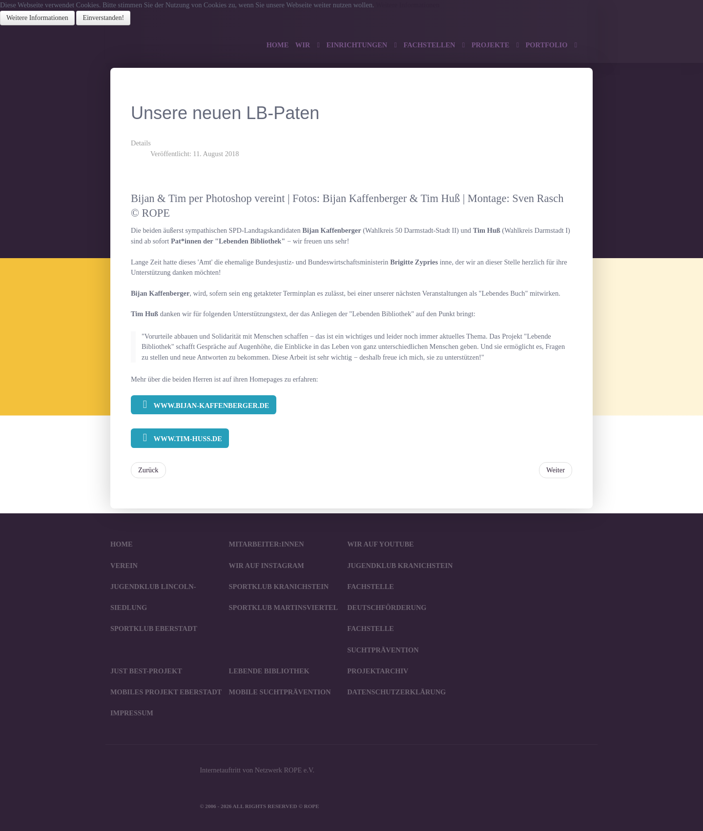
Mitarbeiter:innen (266, 544)
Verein (124, 565)
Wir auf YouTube (380, 544)
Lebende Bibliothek (269, 671)
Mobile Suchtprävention (280, 692)
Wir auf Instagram (266, 565)
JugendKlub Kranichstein (400, 565)
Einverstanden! (103, 17)
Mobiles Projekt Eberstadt (166, 692)
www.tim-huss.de (180, 437)
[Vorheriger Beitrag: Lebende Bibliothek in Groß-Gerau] (148, 470)
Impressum (131, 713)
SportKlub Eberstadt (153, 628)
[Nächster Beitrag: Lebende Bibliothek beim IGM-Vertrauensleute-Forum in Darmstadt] (555, 470)
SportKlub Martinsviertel (283, 607)
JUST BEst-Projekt (146, 671)
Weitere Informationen (407, 5)
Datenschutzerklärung (396, 692)
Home (121, 544)
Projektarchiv (377, 671)
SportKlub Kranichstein (279, 586)
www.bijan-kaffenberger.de (203, 404)
